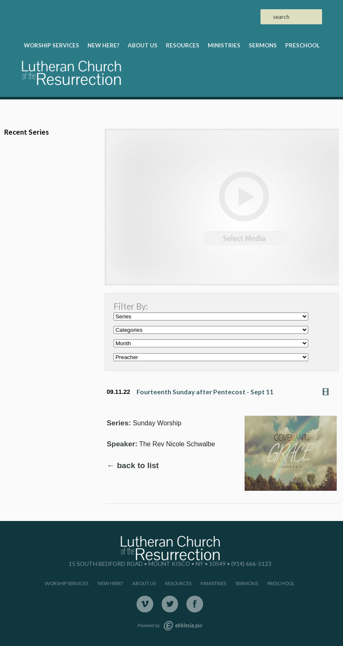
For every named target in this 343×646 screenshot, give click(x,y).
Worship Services (51, 45)
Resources (182, 45)
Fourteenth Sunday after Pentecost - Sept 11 (205, 392)
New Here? (103, 45)
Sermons (263, 45)
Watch (328, 392)
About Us (142, 45)
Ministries (224, 45)
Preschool (302, 45)
